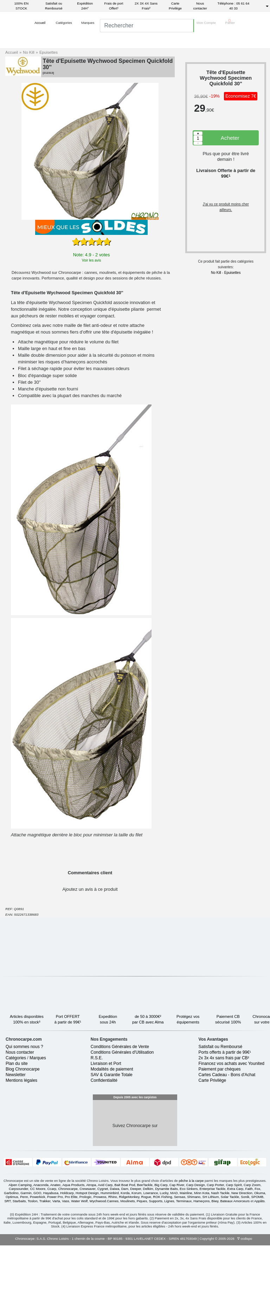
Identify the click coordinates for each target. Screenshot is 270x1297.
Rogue (146, 1248)
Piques (142, 1253)
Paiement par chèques (220, 1120)
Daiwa (115, 1240)
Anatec (55, 1236)
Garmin (25, 1244)
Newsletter (16, 1126)
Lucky (164, 1244)
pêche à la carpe (191, 1232)
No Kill (30, 52)
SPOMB (257, 1248)
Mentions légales (21, 1132)
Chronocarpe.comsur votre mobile (113, 1055)
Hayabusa (50, 1244)
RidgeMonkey (129, 1248)
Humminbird (110, 1244)
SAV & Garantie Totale (112, 1126)
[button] (40, 38)
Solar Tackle (230, 1248)
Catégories (16, 1109)
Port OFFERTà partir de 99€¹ (74, 1012)
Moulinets (127, 1253)
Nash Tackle (220, 1244)
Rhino (112, 1248)
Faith (249, 1240)
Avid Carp (105, 1236)
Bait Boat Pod (125, 1236)
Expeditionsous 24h (114, 1012)
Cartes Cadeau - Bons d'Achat (227, 1126)
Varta (56, 1253)
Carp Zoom (252, 1236)
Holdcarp (66, 1244)
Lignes (169, 1253)
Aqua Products (73, 1236)
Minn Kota (201, 1244)
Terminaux (184, 1253)
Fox (257, 1240)
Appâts (259, 1253)
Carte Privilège (175, 5)
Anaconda (41, 1236)
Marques (38, 1109)
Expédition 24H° (85, 5)
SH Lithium (210, 1248)
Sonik (245, 1248)
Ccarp (51, 1240)
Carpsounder (18, 1240)
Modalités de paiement (112, 1120)
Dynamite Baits (166, 1240)
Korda (125, 1244)
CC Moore (37, 1240)
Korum (136, 1244)
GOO (37, 1244)
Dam (124, 1240)
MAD (174, 1244)
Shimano (193, 1248)
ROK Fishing (162, 1248)
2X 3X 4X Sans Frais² (146, 5)
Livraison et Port (106, 1115)
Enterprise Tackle (212, 1240)
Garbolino (11, 1244)
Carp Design (195, 1236)
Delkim (148, 1240)
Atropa (91, 1236)
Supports (155, 1253)
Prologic (85, 1248)
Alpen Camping (20, 1236)
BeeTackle (145, 1236)
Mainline (186, 1244)
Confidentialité (104, 1132)
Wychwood (98, 1253)
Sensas (179, 1248)
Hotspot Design (87, 1244)
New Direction (241, 1244)
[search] (140, 37)
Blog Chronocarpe (23, 1120)
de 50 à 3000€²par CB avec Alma (155, 1012)
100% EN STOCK (21, 5)
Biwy (215, 1253)
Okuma (259, 1244)
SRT (7, 1253)
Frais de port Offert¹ (113, 5)
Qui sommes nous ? (24, 1098)
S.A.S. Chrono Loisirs (53, 1290)
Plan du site (17, 1115)
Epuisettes (48, 52)
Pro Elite (71, 1248)
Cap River (176, 1236)
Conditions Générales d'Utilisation (122, 1103)
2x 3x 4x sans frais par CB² (224, 1109)
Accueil (13, 52)
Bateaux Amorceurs (235, 1253)
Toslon (33, 1253)
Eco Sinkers (189, 1240)
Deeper (135, 1240)
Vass (65, 1253)
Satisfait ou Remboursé (54, 5)
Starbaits (19, 1253)
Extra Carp (235, 1240)
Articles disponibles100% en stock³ (33, 1012)
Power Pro (55, 1248)
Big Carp (160, 1236)
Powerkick (37, 1248)
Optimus (12, 1248)
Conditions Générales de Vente (120, 1098)
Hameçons (201, 1253)
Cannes (112, 1253)
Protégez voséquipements (195, 1012)
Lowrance (150, 1244)
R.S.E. (97, 1109)
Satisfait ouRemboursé (153, 1055)
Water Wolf (79, 1253)
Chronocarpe (67, 1240)
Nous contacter (200, 5)
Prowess (100, 1248)
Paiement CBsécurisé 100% (235, 1012)
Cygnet (102, 1240)
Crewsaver (87, 1240)
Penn (24, 1248)
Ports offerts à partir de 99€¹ (225, 1103)
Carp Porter (215, 1236)
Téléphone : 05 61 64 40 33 (234, 5)
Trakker (45, 1253)
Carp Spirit (234, 1236)
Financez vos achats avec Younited (231, 1115)
